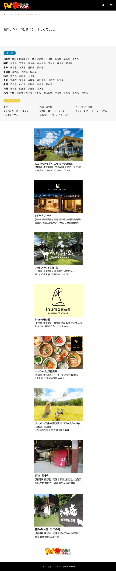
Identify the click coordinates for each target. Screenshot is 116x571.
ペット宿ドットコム (50, 567)
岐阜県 (13, 67)
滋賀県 (60, 80)
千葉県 (22, 63)
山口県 (22, 84)
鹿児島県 (48, 93)
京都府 (13, 80)
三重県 (22, 67)
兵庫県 (31, 80)
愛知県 (40, 67)
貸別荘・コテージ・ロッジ (52, 111)
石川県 (31, 76)
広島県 (13, 84)
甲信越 (6, 72)
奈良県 (22, 80)
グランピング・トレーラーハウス (91, 111)
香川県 (40, 88)
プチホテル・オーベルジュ (16, 111)
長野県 (24, 72)
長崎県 (84, 93)
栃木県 (60, 63)
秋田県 (49, 59)
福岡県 (75, 93)
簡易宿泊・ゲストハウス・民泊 (54, 115)
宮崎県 (67, 93)
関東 (5, 63)
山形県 (58, 59)
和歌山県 (41, 80)
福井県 (13, 76)
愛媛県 (22, 88)
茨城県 (51, 63)
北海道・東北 (9, 59)
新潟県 (15, 72)
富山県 (22, 76)
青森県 (75, 59)
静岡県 (31, 67)
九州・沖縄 (8, 93)
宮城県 (40, 59)
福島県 (67, 59)
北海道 (22, 59)
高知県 (31, 88)
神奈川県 (41, 63)
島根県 (40, 84)
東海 (5, 67)
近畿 (5, 80)
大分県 (29, 93)
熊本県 (37, 93)
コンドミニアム (10, 115)
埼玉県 (13, 63)
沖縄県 (58, 93)
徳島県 (13, 88)
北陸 (5, 76)
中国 (5, 84)
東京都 (31, 63)
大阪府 (51, 80)
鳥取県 (31, 84)
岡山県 (49, 84)
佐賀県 (20, 93)
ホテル (6, 106)
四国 (5, 88)
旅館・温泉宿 (46, 106)
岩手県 (31, 59)
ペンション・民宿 (83, 106)
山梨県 (33, 72)
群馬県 (69, 63)
